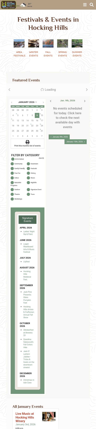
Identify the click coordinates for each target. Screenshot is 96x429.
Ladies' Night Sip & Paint (29, 232)
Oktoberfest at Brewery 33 (28, 332)
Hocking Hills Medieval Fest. (27, 275)
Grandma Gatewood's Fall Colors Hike (28, 343)
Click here (74, 113)
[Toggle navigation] (84, 5)
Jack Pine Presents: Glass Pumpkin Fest (27, 297)
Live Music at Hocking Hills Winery (25, 417)
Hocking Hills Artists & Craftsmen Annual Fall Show (28, 312)
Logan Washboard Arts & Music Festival (28, 248)
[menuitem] (8, 5)
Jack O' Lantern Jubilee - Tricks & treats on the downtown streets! (28, 359)
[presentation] (9, 89)
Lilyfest (26, 262)
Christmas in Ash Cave (28, 381)
